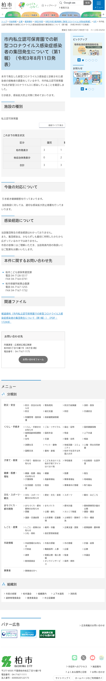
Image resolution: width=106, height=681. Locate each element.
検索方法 (65, 8)
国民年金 (49, 417)
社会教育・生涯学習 (92, 445)
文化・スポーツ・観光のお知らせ (33, 480)
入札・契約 (30, 517)
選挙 (27, 539)
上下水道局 (58, 577)
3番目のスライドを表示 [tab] (90, 60)
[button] (99, 5)
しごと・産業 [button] (10, 511)
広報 (20, 21)
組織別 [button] (12, 568)
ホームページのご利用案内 (87, 662)
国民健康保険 (90, 411)
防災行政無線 (70, 389)
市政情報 (13, 21)
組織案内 (42, 577)
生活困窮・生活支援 (33, 470)
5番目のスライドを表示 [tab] (96, 60)
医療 (66, 457)
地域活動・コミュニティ (72, 430)
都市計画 (68, 489)
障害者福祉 (69, 463)
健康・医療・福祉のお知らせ (33, 458)
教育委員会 (30, 545)
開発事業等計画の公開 (92, 490)
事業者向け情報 (71, 469)
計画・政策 (89, 527)
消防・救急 (89, 389)
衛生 (86, 457)
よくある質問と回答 (77, 656)
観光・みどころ (91, 479)
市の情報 (68, 527)
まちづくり (50, 489)
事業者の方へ (31, 554)
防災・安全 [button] (9, 389)
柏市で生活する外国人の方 (72, 436)
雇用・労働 (50, 511)
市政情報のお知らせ (33, 528)
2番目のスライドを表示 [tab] (86, 60)
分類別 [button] (12, 378)
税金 (66, 417)
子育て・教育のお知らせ (33, 445)
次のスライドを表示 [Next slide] (103, 14)
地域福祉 (88, 463)
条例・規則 (69, 545)
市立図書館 (49, 582)
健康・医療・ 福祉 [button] (10, 458)
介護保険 (29, 463)
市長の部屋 (50, 527)
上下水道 (88, 417)
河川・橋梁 (89, 501)
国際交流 (29, 434)
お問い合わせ (98, 656)
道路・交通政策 (32, 501)
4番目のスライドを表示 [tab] (93, 60)
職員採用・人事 (52, 533)
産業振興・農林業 (92, 511)
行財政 (28, 533)
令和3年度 (38, 21)
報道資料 (28, 21)
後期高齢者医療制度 (33, 418)
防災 (27, 395)
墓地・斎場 (50, 434)
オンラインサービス (53, 546)
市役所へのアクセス (77, 650)
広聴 (86, 533)
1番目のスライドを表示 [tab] (83, 60)
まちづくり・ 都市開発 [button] (10, 491)
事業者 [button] (7, 554)
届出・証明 (69, 411)
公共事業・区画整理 (53, 502)
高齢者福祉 (50, 463)
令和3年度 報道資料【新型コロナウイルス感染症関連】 (68, 21)
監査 (66, 539)
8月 (94, 21)
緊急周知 (49, 389)
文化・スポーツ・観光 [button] (13, 480)
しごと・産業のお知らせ (33, 512)
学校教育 (68, 444)
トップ (4, 21)
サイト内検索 (60, 3)
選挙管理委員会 (13, 582)
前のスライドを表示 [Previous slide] (3, 14)
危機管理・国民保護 (33, 402)
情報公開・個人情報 (53, 540)
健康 (47, 457)
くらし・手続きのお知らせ (33, 412)
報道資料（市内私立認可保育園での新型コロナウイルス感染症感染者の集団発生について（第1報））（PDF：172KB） (32, 301)
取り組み (88, 469)
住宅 (27, 423)
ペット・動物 (51, 429)
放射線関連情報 (52, 401)
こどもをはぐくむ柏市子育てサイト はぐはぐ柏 (53, 447)
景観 (27, 495)
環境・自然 (69, 423)
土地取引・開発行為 (72, 502)
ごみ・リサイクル (52, 411)
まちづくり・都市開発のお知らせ (33, 490)
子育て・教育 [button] (10, 444)
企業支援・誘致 (71, 511)
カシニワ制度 (70, 495)
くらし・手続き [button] (12, 410)
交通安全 (88, 395)
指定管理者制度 (52, 517)
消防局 (73, 577)
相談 (86, 423)
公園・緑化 (50, 495)
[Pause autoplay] (79, 60)
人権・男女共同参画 (92, 430)
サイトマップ (62, 662)
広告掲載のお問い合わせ (93, 609)
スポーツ (68, 479)
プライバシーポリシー (91, 668)
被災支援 (49, 395)
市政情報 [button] (8, 526)
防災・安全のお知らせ (33, 390)
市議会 (87, 539)
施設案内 (97, 650)
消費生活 (29, 429)
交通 (47, 423)
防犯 (66, 395)
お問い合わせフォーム (33, 343)
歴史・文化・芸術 (53, 479)
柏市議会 (27, 577)
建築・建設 (89, 495)
